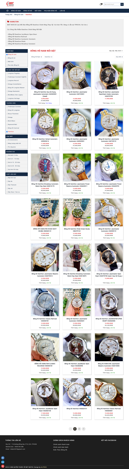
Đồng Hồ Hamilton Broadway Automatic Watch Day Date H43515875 (76, 275)
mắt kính (38, 11)
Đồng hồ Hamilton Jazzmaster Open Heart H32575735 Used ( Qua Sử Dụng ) (108, 275)
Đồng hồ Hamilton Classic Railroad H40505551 (109, 410)
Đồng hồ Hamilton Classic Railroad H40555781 (45, 320)
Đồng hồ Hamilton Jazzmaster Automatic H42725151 (109, 140)
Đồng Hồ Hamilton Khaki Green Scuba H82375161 (77, 230)
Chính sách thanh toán (61, 444)
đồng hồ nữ (28, 11)
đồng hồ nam (16, 11)
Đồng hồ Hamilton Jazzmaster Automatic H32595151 (109, 230)
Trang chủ (8, 14)
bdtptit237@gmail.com (17, 449)
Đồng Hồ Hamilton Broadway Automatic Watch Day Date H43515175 (45, 185)
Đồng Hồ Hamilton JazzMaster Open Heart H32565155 (45, 410)
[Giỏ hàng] (101, 4)
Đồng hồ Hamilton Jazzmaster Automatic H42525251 (77, 320)
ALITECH (44, 467)
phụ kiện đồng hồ (50, 11)
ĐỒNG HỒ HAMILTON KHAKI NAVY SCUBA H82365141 (45, 230)
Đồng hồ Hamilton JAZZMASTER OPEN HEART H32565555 (109, 320)
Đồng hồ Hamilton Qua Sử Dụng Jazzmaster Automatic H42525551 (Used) (45, 94)
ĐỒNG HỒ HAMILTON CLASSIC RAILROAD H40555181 (45, 365)
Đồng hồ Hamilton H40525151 (77, 408)
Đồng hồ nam (18, 14)
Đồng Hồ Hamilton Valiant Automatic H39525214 (44, 140)
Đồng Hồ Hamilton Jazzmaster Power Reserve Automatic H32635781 (109, 185)
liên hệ (62, 11)
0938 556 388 (19, 446)
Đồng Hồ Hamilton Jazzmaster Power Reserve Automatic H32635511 (77, 185)
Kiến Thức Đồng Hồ (60, 450)
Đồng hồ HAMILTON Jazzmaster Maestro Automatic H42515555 (109, 365)
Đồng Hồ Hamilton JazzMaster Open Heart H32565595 (77, 365)
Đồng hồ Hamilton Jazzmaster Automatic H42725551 (77, 93)
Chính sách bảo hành (60, 447)
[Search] (122, 4)
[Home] (7, 11)
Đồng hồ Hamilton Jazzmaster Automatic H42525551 (77, 140)
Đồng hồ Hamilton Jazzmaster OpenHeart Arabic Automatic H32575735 (109, 94)
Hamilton (29, 14)
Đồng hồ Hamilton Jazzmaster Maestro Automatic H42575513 (45, 275)
